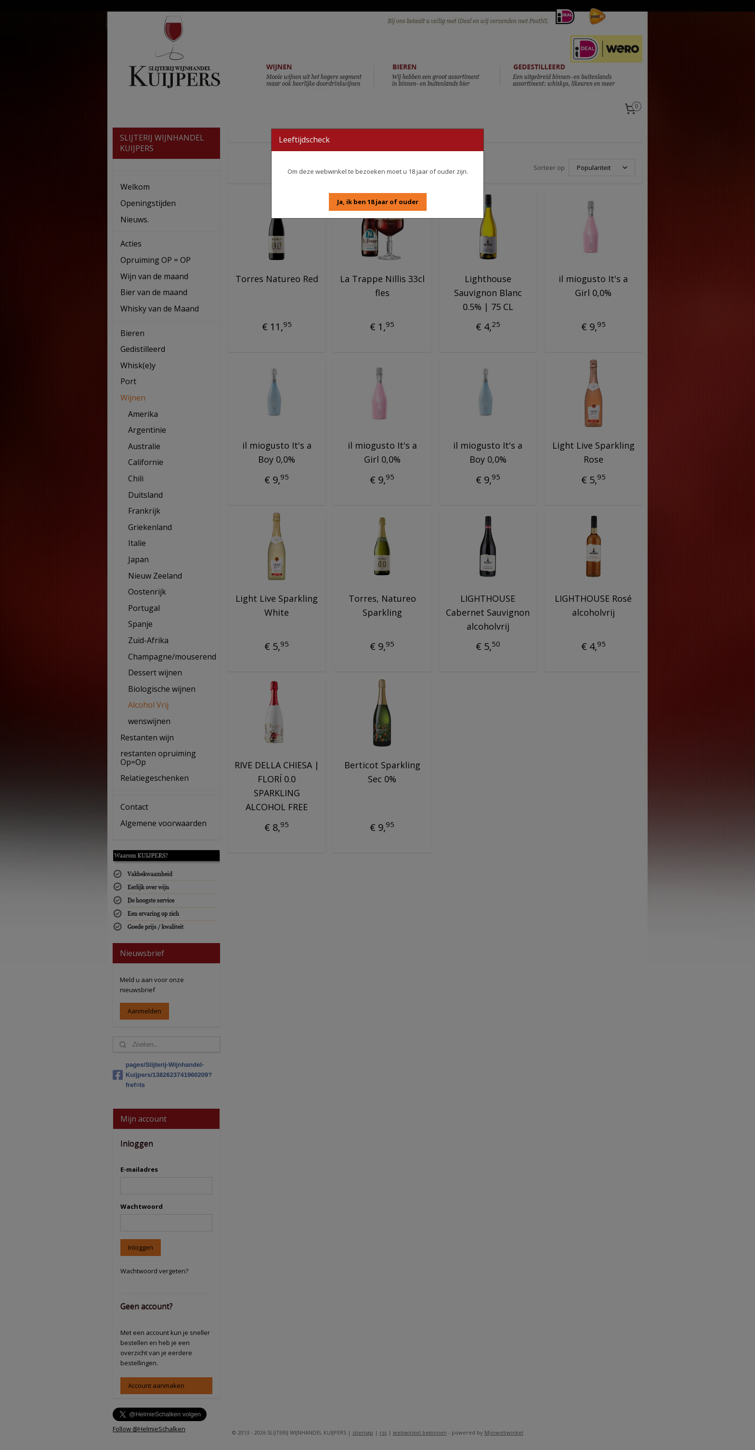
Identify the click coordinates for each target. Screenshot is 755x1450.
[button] (378, 202)
